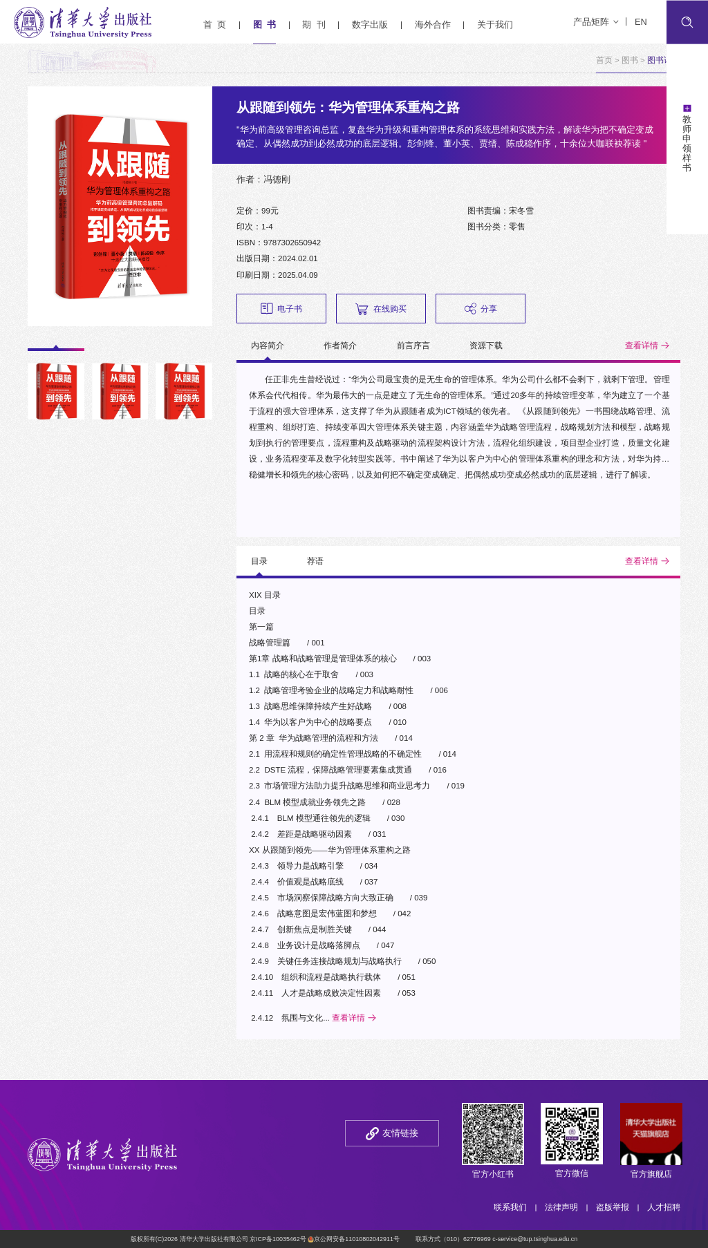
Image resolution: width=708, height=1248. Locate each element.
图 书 (264, 24)
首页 (604, 60)
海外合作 (433, 24)
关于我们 (495, 24)
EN (641, 22)
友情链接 (400, 1133)
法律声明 (561, 1207)
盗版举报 (612, 1207)
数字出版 (370, 24)
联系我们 (510, 1207)
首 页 (214, 24)
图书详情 (663, 60)
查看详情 (641, 345)
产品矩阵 (595, 22)
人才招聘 (663, 1207)
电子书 (281, 308)
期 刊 (313, 24)
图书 (630, 60)
